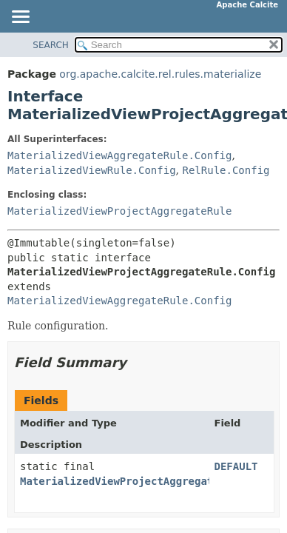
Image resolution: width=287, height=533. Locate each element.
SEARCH (51, 45)
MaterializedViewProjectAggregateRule (119, 211)
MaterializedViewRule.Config (91, 170)
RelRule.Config (225, 170)
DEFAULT (236, 466)
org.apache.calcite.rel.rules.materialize (160, 74)
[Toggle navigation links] (20, 17)
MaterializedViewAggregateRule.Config (119, 155)
